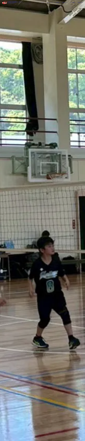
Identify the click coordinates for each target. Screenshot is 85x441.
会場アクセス (80, 2)
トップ (42, 2)
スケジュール (49, 2)
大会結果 (57, 2)
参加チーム (64, 2)
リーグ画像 (72, 2)
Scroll (80, 439)
